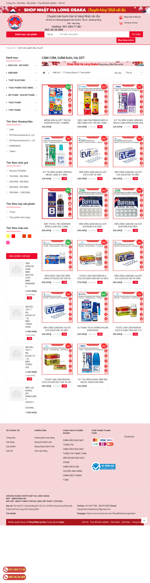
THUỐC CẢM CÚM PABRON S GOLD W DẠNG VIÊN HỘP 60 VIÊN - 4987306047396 (93, 278)
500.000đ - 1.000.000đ (18, 192)
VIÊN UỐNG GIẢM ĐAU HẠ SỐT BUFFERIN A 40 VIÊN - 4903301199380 (93, 226)
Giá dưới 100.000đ (16, 171)
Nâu (24, 236)
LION (10, 129)
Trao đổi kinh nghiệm (47, 3)
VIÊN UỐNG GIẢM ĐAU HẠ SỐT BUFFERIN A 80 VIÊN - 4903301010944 (128, 226)
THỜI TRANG (14, 110)
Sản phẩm (31, 3)
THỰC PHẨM (14, 102)
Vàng (8, 236)
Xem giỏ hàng (41, 451)
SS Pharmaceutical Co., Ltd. (20, 135)
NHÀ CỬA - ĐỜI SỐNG (18, 65)
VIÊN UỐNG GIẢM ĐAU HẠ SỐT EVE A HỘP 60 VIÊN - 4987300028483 (93, 175)
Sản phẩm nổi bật (19, 256)
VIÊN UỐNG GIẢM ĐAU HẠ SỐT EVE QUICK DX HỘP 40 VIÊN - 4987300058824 (128, 278)
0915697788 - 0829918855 (97, 506)
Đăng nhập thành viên (45, 446)
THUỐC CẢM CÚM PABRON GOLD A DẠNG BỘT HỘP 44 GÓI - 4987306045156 (57, 382)
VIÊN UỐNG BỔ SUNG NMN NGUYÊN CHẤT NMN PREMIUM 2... (30, 275)
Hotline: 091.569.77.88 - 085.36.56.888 (63, 28)
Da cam (29, 236)
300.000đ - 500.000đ (17, 187)
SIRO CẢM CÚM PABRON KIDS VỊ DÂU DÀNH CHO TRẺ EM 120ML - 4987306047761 (92, 123)
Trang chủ (10, 3)
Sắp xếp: (118, 73)
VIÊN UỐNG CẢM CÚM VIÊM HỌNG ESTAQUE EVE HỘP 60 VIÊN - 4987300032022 (57, 278)
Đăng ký (138, 17)
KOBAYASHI (13, 146)
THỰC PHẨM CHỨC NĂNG (20, 88)
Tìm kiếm (136, 34)
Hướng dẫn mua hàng (44, 438)
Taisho (11, 151)
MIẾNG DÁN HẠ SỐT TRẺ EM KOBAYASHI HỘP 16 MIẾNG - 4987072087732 (57, 123)
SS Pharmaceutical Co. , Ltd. (20, 140)
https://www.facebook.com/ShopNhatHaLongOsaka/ (111, 513)
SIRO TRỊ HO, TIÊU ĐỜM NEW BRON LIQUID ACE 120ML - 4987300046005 (57, 226)
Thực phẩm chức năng (18, 217)
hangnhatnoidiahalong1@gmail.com (94, 509)
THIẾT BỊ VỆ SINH (16, 80)
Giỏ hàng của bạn (131, 23)
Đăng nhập (128, 17)
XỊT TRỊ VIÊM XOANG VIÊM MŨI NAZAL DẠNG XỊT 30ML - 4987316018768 (57, 175)
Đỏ (13, 236)
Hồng (8, 242)
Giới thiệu (21, 3)
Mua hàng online (126, 40)
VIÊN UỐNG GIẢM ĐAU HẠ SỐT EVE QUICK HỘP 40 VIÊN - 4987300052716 (57, 330)
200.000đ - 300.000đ (17, 181)
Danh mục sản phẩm (26, 34)
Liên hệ (61, 3)
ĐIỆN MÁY (13, 73)
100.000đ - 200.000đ (17, 176)
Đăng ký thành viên (43, 442)
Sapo (61, 522)
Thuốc (10, 212)
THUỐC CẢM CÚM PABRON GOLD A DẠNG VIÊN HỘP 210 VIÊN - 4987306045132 (128, 330)
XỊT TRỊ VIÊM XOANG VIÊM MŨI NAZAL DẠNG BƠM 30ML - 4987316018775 (92, 382)
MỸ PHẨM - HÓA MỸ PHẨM (21, 95)
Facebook (129, 436)
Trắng (19, 236)
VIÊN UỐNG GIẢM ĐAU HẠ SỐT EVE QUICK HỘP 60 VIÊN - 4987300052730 (128, 175)
